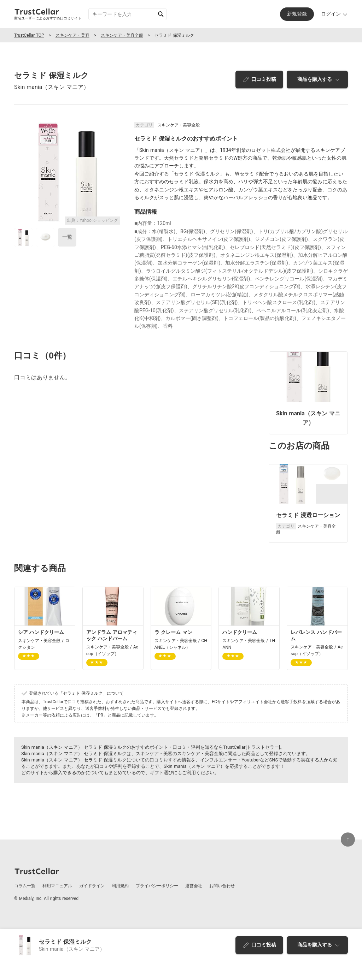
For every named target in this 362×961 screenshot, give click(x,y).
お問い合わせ (222, 885)
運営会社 (193, 885)
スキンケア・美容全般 (122, 35)
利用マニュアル (57, 885)
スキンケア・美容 (72, 35)
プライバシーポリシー (157, 885)
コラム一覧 (24, 885)
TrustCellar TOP (29, 35)
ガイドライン (92, 885)
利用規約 (120, 885)
